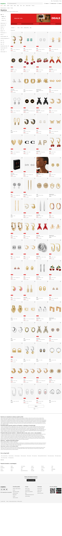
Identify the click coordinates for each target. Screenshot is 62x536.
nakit (12, 426)
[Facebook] (7, 489)
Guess (41, 430)
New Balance (2, 467)
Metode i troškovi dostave (16, 488)
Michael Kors (44, 421)
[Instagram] (2, 489)
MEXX (12, 470)
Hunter (2, 469)
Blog (25, 493)
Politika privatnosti (19, 501)
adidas (22, 467)
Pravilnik (7, 501)
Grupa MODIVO (27, 490)
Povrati (14, 490)
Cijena (18, 27)
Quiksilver (2, 470)
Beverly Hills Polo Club (24, 470)
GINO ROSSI (53, 469)
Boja (30, 27)
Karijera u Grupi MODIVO (29, 491)
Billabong (12, 467)
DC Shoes (32, 467)
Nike (21, 469)
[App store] (58, 491)
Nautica (42, 466)
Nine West (32, 470)
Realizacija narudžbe (16, 491)
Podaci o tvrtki (27, 488)
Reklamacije (14, 494)
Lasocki (32, 466)
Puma (11, 469)
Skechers (2, 466)
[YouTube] (4, 489)
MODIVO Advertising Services (29, 494)
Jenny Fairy (43, 467)
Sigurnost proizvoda (40, 493)
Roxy (52, 467)
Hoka (52, 466)
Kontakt (14, 496)
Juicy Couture (23, 466)
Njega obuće (39, 491)
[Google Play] (58, 489)
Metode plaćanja (15, 493)
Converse (42, 470)
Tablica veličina (39, 490)
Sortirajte (13, 27)
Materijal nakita (26, 27)
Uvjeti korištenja (27, 496)
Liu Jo (43, 430)
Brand (22, 27)
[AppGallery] (58, 492)
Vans (52, 470)
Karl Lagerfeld (32, 429)
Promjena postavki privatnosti (13, 501)
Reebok (32, 469)
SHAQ (12, 466)
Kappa (42, 469)
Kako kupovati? (39, 488)
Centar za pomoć (15, 497)
